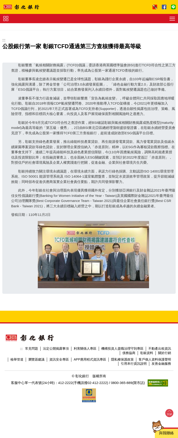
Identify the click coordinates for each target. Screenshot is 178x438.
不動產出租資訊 (159, 348)
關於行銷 (164, 353)
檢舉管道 (16, 359)
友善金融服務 (161, 363)
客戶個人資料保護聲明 (155, 359)
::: (3, 40)
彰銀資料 (146, 353)
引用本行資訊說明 (134, 363)
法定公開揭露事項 (56, 348)
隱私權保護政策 (122, 359)
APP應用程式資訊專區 (90, 359)
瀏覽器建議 (36, 359)
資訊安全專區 (59, 359)
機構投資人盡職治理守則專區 (122, 348)
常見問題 (31, 348)
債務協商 (128, 353)
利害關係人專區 (85, 348)
